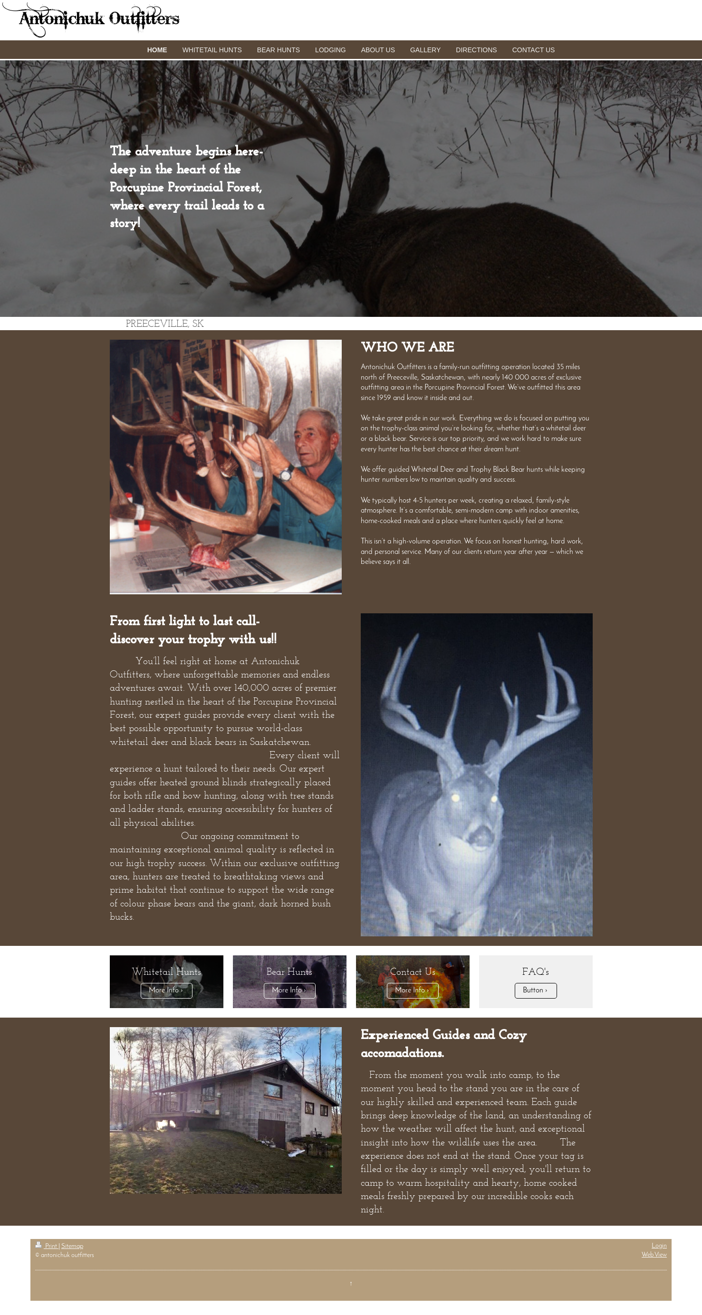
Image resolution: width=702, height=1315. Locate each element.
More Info (164, 990)
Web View (654, 1254)
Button (533, 990)
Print (46, 1246)
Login (659, 1245)
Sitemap (72, 1246)
